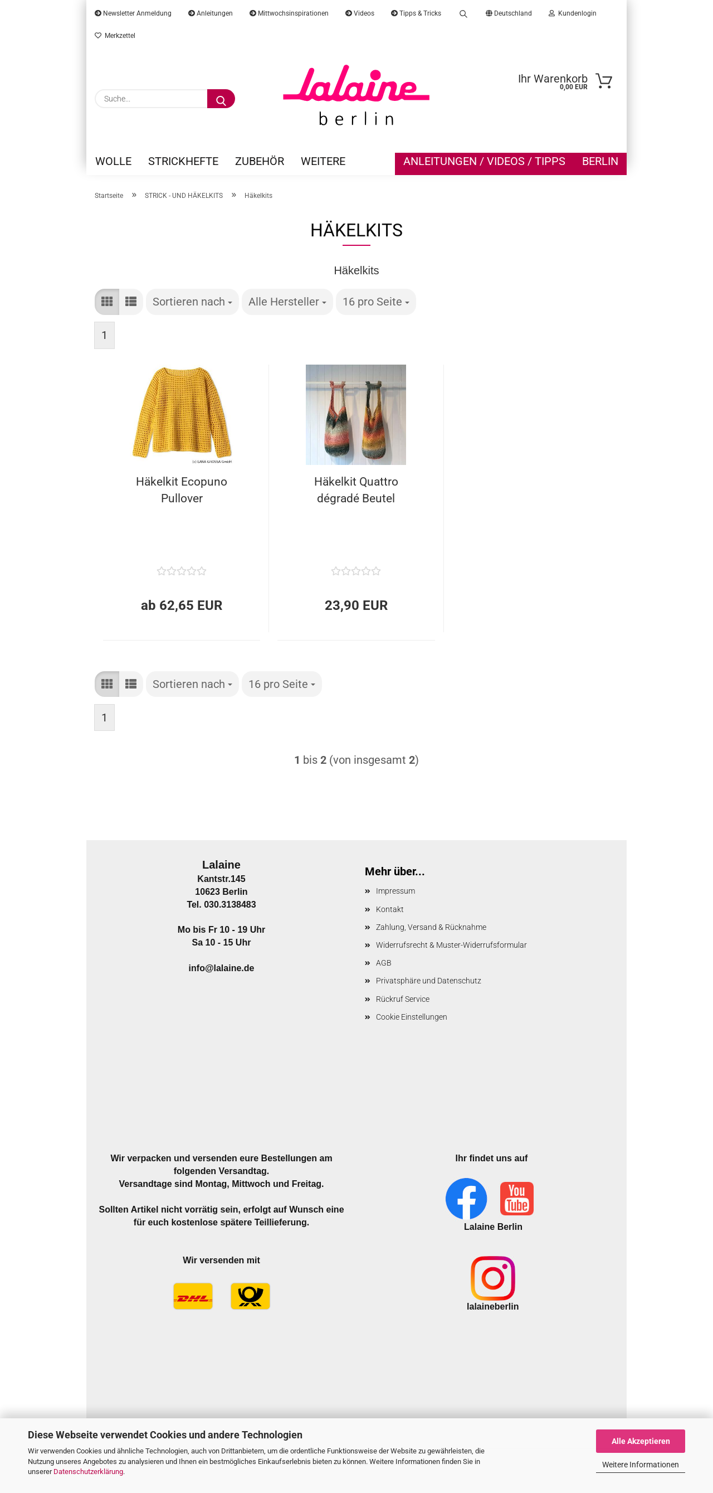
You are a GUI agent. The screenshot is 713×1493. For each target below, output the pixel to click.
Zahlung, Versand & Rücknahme (431, 927)
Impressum (395, 890)
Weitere (323, 161)
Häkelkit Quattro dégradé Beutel (356, 490)
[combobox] (192, 302)
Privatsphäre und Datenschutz (428, 980)
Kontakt (390, 909)
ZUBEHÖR (259, 161)
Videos (359, 13)
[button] (107, 302)
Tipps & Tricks (416, 13)
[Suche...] (221, 98)
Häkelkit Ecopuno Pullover (181, 490)
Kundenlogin (573, 13)
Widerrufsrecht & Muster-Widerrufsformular (451, 945)
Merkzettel (115, 36)
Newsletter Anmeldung (133, 13)
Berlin (600, 161)
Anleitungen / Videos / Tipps (484, 161)
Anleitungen (210, 13)
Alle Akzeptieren (641, 1441)
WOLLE (113, 161)
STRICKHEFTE (183, 161)
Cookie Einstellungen (411, 1016)
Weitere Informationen (640, 1464)
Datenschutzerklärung (88, 1471)
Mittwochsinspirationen (289, 13)
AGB (384, 962)
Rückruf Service (402, 999)
